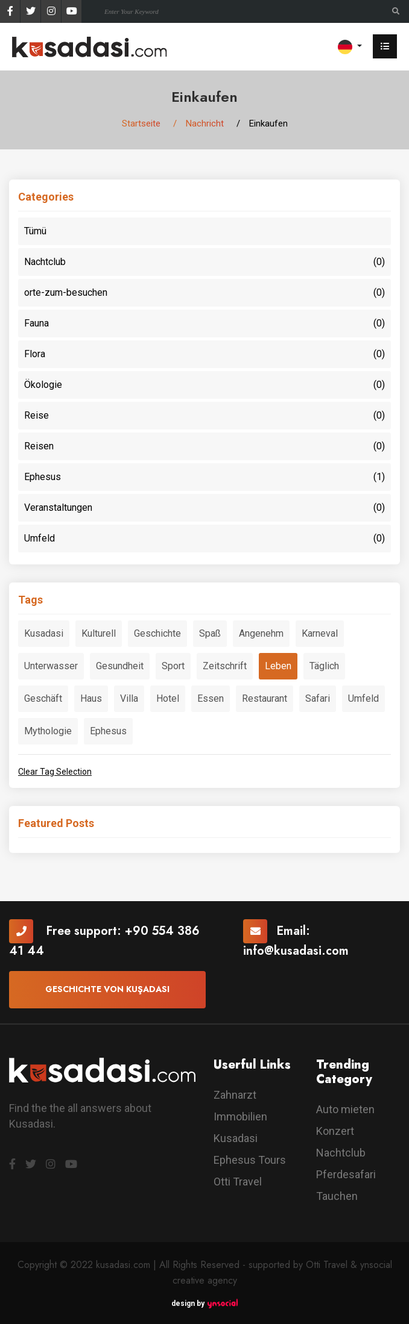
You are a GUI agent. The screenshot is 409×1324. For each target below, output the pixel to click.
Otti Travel (238, 1181)
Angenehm (261, 633)
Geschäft (43, 698)
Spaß (210, 633)
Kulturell (98, 633)
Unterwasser (51, 666)
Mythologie (48, 731)
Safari (317, 698)
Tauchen (337, 1196)
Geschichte (157, 633)
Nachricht (205, 123)
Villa (129, 698)
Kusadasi (43, 633)
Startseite (141, 123)
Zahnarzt (235, 1094)
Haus (91, 698)
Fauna (204, 323)
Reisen (204, 446)
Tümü (35, 231)
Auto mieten (345, 1109)
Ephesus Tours (250, 1160)
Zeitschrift (225, 666)
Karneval (320, 633)
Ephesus (204, 477)
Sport (173, 666)
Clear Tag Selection (55, 771)
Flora (204, 354)
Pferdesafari (346, 1174)
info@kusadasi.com (296, 951)
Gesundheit (120, 666)
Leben (278, 666)
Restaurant (264, 698)
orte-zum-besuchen (204, 293)
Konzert (335, 1131)
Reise (204, 415)
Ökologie (204, 385)
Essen (210, 698)
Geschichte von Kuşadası (107, 989)
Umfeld (204, 538)
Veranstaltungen (204, 508)
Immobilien (240, 1116)
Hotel (167, 698)
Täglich (324, 666)
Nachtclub (204, 262)
